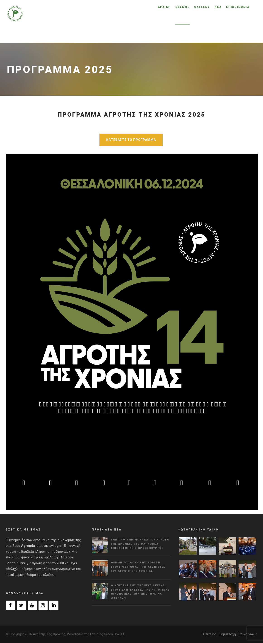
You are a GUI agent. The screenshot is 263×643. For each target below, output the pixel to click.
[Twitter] (21, 605)
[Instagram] (43, 605)
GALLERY (202, 7)
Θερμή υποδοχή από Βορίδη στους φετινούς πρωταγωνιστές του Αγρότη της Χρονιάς (138, 566)
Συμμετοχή (227, 634)
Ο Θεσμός (209, 634)
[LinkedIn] (53, 605)
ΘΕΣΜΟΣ (182, 7)
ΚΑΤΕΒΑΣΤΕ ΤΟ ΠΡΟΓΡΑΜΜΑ (131, 140)
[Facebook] (10, 605)
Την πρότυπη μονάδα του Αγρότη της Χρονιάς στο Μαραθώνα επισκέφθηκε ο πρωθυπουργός (140, 544)
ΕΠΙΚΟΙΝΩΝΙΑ (237, 7)
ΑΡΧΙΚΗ (164, 7)
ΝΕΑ (218, 7)
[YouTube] (32, 605)
